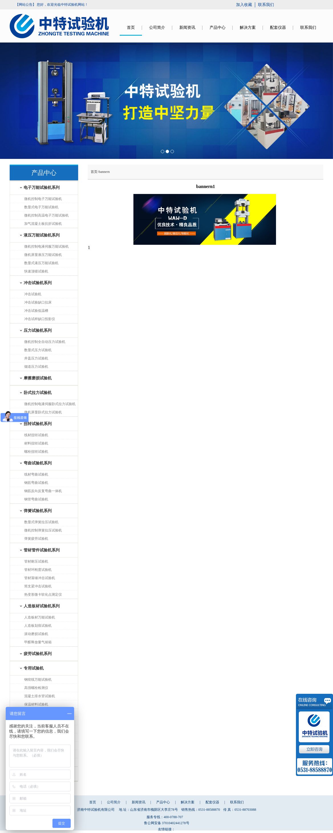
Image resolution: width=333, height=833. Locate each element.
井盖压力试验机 (36, 358)
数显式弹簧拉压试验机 (41, 522)
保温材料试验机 (36, 704)
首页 (131, 27)
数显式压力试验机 (38, 350)
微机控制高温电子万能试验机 (46, 215)
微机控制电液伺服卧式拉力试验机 (50, 404)
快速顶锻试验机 (36, 271)
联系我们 (266, 5)
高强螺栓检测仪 (36, 688)
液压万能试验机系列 (42, 235)
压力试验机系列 (38, 330)
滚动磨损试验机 (36, 634)
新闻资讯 (187, 27)
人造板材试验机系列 (42, 606)
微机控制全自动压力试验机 (44, 342)
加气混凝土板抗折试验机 (43, 224)
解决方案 (248, 27)
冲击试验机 (32, 294)
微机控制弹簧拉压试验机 (43, 530)
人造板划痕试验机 (38, 626)
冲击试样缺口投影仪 (39, 319)
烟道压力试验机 (36, 367)
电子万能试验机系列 (42, 187)
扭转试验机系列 (38, 424)
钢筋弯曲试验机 (36, 483)
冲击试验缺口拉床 (38, 302)
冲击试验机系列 (38, 283)
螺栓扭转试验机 (36, 452)
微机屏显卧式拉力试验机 (43, 412)
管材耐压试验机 (36, 561)
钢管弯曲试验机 (36, 499)
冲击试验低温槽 (36, 311)
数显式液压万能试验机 (41, 263)
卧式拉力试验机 (38, 393)
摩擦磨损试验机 (38, 378)
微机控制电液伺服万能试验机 (46, 246)
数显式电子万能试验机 (41, 207)
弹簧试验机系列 (38, 511)
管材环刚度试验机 (38, 570)
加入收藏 (244, 5)
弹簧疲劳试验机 (36, 539)
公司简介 (157, 27)
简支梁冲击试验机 (38, 586)
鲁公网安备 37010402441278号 (166, 823)
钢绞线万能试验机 (38, 680)
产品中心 (218, 27)
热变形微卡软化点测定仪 (43, 595)
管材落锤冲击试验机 (39, 578)
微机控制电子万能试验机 (43, 199)
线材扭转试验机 (36, 435)
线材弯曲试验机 (36, 474)
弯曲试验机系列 (38, 463)
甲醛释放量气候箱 (38, 642)
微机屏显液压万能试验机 (43, 255)
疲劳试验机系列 (38, 654)
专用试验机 (34, 668)
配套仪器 (278, 27)
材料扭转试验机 (36, 443)
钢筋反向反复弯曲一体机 (43, 491)
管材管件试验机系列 (42, 550)
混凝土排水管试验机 (39, 696)
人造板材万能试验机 (39, 617)
